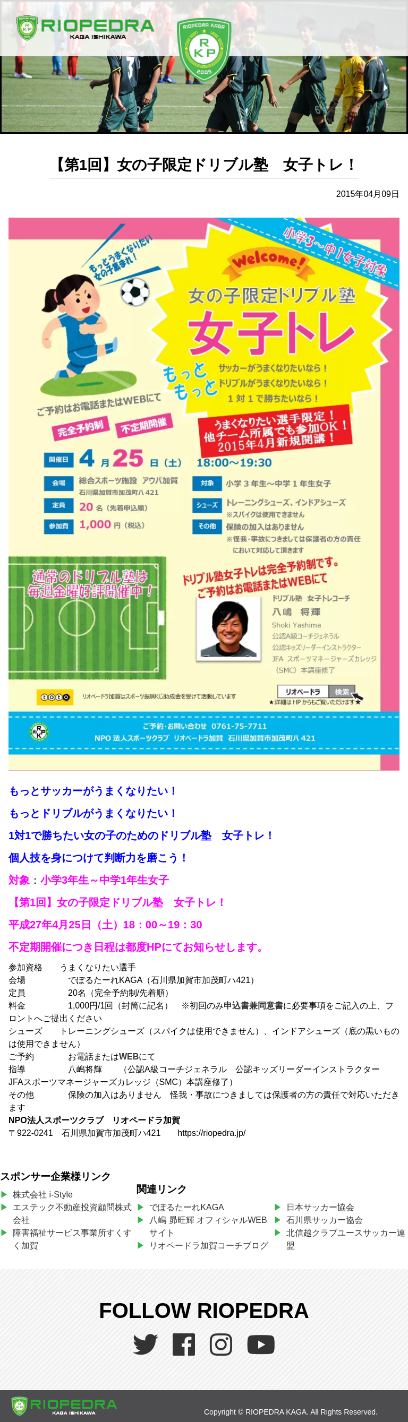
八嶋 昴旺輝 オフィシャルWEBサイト (208, 1226)
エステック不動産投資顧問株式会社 (72, 1214)
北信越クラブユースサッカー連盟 (345, 1239)
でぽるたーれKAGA (186, 1207)
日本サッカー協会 (320, 1207)
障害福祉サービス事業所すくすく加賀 (72, 1239)
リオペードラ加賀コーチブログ (208, 1245)
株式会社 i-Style (43, 1194)
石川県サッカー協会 (324, 1220)
